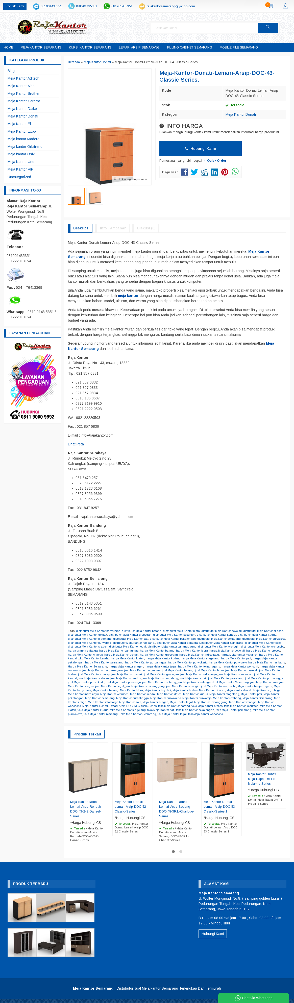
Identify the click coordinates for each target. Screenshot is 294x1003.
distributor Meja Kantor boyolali (223, 630)
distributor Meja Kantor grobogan (142, 634)
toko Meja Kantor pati (250, 709)
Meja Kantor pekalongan (139, 698)
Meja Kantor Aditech (23, 78)
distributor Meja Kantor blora (182, 630)
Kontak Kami (15, 6)
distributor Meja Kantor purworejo (104, 642)
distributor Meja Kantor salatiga (193, 642)
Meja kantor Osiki (21, 154)
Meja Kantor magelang (83, 698)
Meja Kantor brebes (255, 690)
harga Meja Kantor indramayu (229, 654)
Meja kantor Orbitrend (25, 147)
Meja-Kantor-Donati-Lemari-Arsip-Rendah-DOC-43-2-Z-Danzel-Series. (86, 813)
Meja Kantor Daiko (22, 109)
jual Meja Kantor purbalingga (111, 682)
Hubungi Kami (200, 148)
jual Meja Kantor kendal (121, 678)
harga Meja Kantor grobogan (188, 654)
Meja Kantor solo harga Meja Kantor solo (200, 702)
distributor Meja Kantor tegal (145, 646)
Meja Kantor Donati (241, 114)
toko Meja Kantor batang (257, 706)
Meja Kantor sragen (241, 702)
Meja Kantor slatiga (158, 702)
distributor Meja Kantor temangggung (190, 646)
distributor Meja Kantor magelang (100, 638)
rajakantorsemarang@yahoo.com (171, 6)
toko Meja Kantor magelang (216, 709)
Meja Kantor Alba (21, 86)
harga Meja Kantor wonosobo (125, 670)
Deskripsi (81, 228)
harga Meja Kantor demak (149, 654)
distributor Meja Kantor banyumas (98, 630)
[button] (278, 28)
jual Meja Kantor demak (193, 674)
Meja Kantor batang (174, 690)
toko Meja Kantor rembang (189, 713)
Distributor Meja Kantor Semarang (237, 642)
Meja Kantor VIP (20, 169)
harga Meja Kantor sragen (180, 666)
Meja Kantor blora (200, 690)
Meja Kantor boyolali (227, 690)
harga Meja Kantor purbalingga (188, 662)
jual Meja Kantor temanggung (215, 686)
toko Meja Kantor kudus (181, 709)
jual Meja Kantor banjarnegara (167, 670)
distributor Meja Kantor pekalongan (184, 638)
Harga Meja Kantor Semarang (141, 666)
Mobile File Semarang (239, 47)
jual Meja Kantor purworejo (189, 682)
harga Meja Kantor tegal (216, 666)
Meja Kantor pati (111, 698)
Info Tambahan (113, 228)
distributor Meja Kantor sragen (104, 646)
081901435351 (51, 6)
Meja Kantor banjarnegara (109, 690)
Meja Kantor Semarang (41, 47)
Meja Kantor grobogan (121, 694)
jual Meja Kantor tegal (178, 686)
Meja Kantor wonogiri (118, 706)
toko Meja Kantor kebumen (113, 709)
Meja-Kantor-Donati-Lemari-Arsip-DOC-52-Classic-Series (131, 810)
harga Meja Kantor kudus (204, 658)
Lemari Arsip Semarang (139, 47)
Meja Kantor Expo (22, 131)
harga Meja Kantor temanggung (255, 666)
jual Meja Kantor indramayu (266, 674)
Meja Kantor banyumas (144, 690)
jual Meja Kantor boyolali (92, 674)
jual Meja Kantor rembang (225, 682)
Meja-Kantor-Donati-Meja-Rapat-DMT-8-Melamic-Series (262, 783)
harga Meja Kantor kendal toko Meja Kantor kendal (116, 658)
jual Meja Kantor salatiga (261, 682)
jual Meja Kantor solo (114, 686)
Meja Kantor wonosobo (148, 706)
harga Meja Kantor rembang (101, 666)
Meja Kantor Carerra (24, 101)
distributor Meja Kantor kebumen (187, 634)
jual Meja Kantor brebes (126, 674)
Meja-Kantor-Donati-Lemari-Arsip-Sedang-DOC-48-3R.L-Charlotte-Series (176, 813)
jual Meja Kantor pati (255, 678)
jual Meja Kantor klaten (153, 678)
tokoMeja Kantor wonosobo (85, 718)
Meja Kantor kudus (268, 694)
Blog (11, 71)
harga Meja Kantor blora (217, 650)
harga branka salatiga (106, 650)
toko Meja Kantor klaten (148, 709)
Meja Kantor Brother (24, 93)
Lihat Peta (76, 444)
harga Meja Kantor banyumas (143, 650)
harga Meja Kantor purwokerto (231, 662)
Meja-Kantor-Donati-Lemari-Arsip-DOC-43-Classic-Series (202, 706)
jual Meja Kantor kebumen (85, 678)
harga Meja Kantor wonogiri (86, 670)
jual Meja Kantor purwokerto (151, 682)
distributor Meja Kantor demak (99, 634)
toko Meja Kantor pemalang (113, 713)
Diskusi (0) (146, 228)
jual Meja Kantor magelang (221, 678)
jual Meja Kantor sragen (146, 686)
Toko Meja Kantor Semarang (227, 713)
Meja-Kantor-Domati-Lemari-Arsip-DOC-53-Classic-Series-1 (220, 810)
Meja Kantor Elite (21, 124)
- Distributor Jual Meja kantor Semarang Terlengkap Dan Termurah (147, 993)
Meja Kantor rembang (96, 702)
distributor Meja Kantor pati (141, 638)
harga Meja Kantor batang (181, 650)
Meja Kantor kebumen (185, 694)
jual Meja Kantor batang (243, 670)
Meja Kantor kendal (214, 694)
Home (8, 47)
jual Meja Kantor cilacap (160, 674)
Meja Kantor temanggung (85, 706)
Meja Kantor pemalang (173, 698)
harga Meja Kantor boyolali (253, 650)
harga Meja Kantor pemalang (146, 662)
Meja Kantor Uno (21, 162)
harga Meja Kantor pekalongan (104, 662)
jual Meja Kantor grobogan (228, 674)
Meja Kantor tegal (268, 702)
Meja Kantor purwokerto (239, 698)
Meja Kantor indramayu (153, 694)
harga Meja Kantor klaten (169, 658)
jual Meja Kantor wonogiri (253, 686)
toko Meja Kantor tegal (262, 713)
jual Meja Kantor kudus (186, 678)
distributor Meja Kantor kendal (230, 634)
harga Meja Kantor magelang (242, 658)
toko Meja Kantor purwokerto (151, 713)
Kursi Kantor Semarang (90, 47)
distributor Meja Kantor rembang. (149, 642)
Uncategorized (19, 177)
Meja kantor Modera (23, 139)
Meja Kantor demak (92, 694)
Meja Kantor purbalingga (206, 698)
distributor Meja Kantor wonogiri (237, 646)
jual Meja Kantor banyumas (207, 670)
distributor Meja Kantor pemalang (231, 638)
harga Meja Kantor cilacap (113, 654)
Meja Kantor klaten (241, 694)
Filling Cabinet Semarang (189, 47)
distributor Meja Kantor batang (142, 630)
